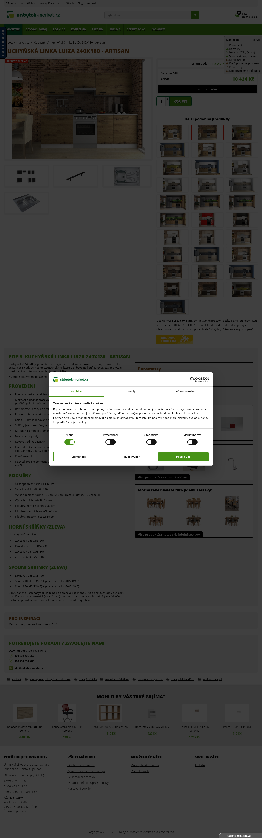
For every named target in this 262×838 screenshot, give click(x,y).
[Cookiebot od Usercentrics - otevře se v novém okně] (193, 379)
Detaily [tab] (131, 391)
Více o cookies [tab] (185, 391)
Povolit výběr (131, 456)
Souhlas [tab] (76, 391)
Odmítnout (79, 456)
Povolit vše (183, 456)
